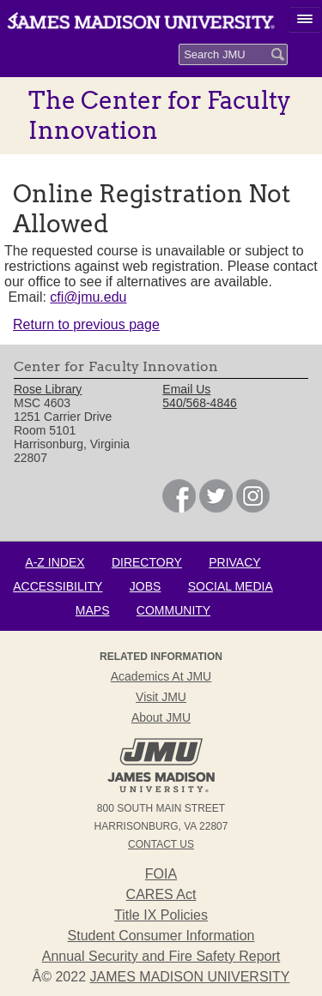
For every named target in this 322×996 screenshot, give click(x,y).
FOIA (161, 874)
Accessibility (57, 586)
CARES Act (161, 894)
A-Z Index (54, 562)
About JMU (161, 717)
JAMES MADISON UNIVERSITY (190, 976)
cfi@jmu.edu (88, 297)
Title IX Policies (161, 915)
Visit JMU (161, 697)
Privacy (234, 562)
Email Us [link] (186, 389)
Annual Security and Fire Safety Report (161, 956)
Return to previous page (86, 324)
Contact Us (161, 844)
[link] (179, 508)
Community (173, 610)
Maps (93, 610)
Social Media (230, 586)
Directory (147, 562)
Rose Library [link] (48, 389)
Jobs (145, 586)
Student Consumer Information (161, 935)
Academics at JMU (161, 676)
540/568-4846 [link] (199, 403)
